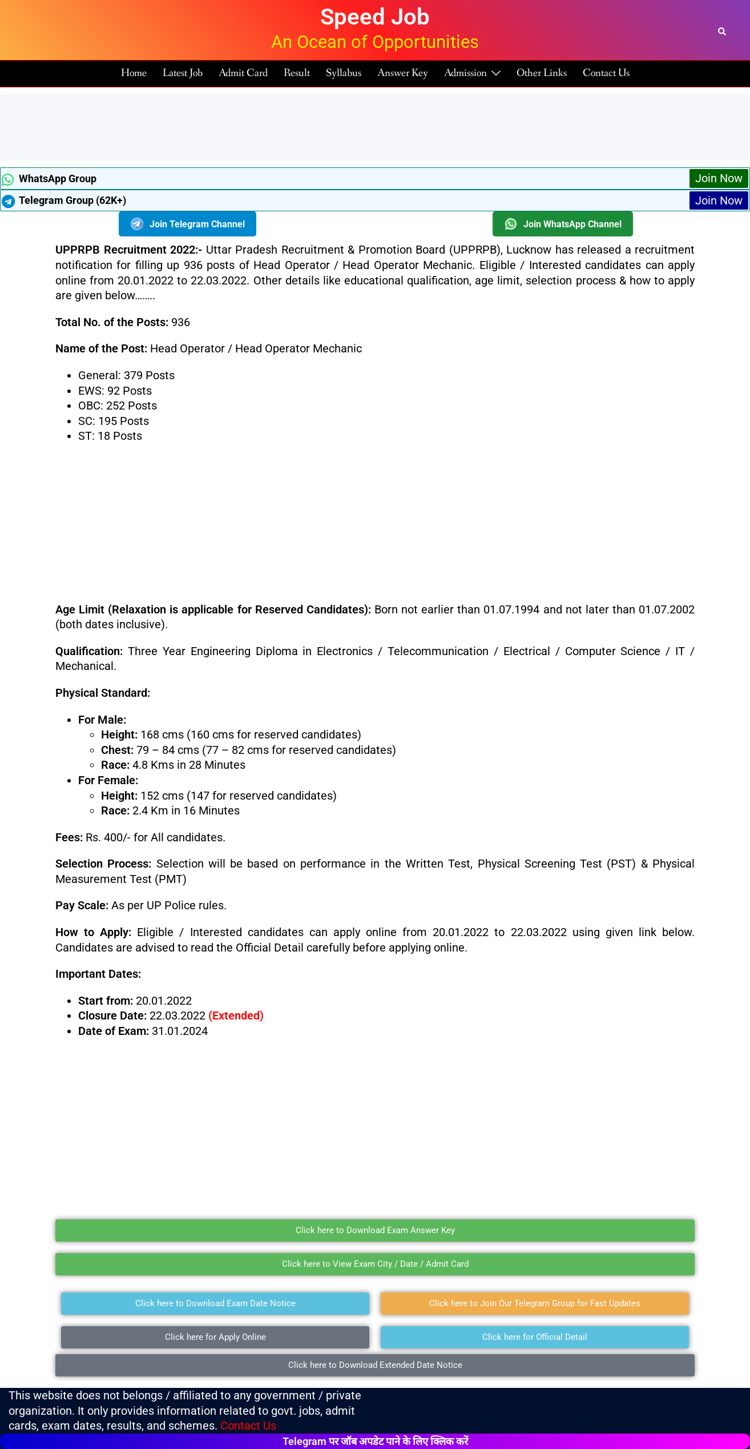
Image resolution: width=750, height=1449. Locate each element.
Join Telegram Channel (187, 224)
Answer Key (402, 73)
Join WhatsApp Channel (563, 224)
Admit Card (243, 73)
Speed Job (375, 16)
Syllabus (343, 73)
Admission (465, 73)
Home (134, 73)
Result (297, 73)
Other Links (542, 73)
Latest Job (183, 73)
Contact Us (606, 73)
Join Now (719, 178)
